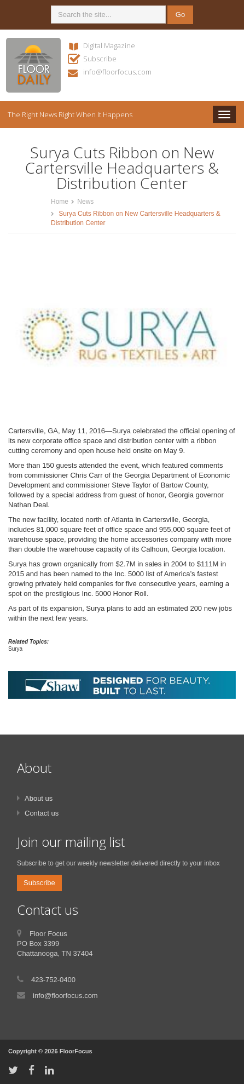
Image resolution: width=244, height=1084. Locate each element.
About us (39, 798)
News (85, 201)
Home (59, 201)
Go (180, 14)
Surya (15, 649)
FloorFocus (76, 1051)
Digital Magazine (109, 45)
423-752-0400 (53, 980)
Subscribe (100, 59)
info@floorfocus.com (117, 72)
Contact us (42, 813)
